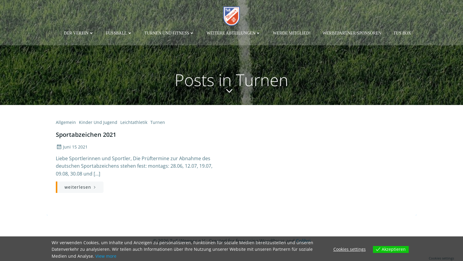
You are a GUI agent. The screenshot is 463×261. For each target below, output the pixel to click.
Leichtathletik (133, 122)
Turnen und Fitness (169, 33)
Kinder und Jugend (98, 122)
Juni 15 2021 (72, 147)
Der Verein (79, 33)
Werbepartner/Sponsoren (352, 33)
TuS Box (402, 33)
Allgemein (66, 122)
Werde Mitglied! (292, 33)
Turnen (157, 122)
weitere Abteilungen (233, 33)
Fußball (119, 33)
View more (105, 256)
